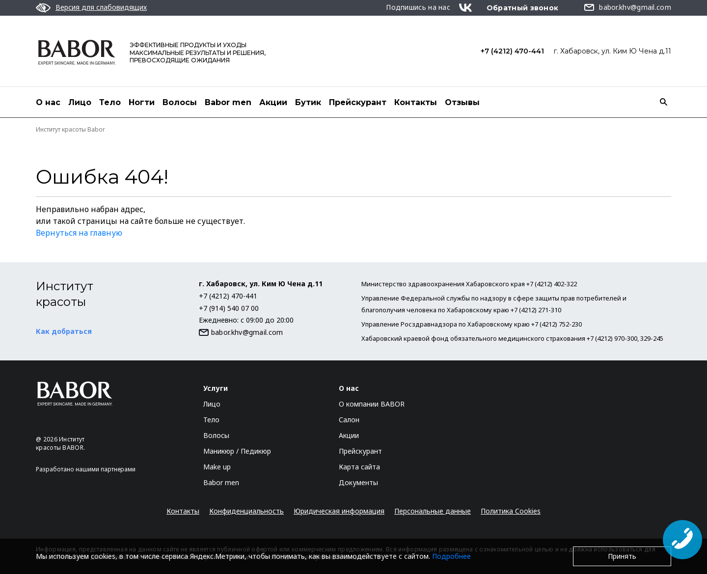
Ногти (142, 102)
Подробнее (451, 556)
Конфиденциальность (246, 511)
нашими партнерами (106, 469)
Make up (217, 466)
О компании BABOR (372, 404)
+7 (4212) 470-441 (512, 51)
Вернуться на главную (79, 232)
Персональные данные (432, 511)
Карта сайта (359, 466)
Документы (358, 482)
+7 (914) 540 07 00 (229, 308)
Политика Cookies (511, 511)
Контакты (415, 102)
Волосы (180, 102)
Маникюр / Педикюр (237, 451)
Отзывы (462, 102)
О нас (48, 102)
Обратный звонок (523, 7)
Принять (622, 556)
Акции (273, 102)
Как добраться (64, 331)
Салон (349, 419)
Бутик (308, 102)
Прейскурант (357, 102)
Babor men (228, 102)
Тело (110, 102)
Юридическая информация (339, 511)
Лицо (79, 102)
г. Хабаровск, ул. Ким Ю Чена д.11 (612, 51)
